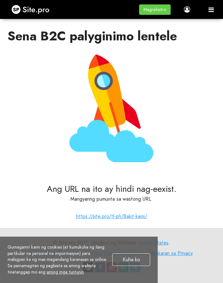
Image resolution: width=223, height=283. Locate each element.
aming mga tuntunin (65, 272)
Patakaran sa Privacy (170, 253)
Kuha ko (131, 259)
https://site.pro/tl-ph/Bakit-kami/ (111, 216)
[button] (155, 9)
